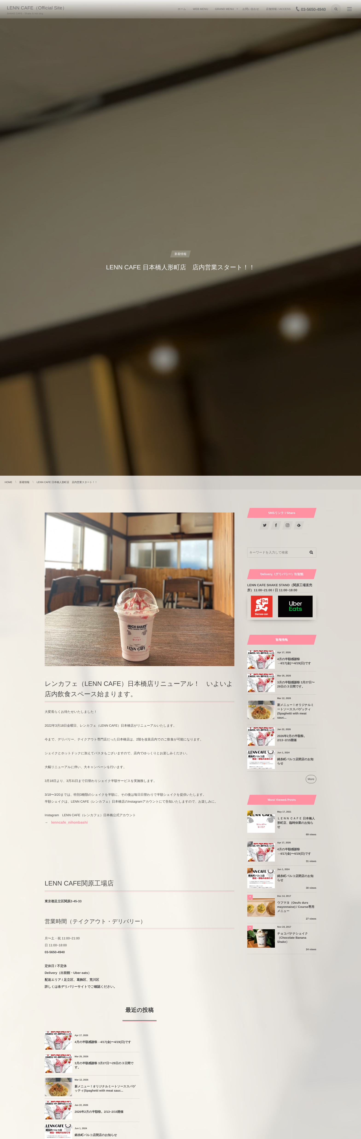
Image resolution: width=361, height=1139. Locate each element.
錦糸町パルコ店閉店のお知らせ (96, 1088)
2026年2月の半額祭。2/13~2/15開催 (193, 1065)
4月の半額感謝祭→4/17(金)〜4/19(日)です (103, 1042)
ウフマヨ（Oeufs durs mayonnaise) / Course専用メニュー (295, 907)
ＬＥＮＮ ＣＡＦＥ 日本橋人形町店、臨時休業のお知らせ (296, 822)
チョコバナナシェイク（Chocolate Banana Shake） (292, 938)
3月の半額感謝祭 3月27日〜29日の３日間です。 (198, 1042)
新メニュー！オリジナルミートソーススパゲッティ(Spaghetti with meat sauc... (105, 1065)
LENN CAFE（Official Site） (37, 8)
